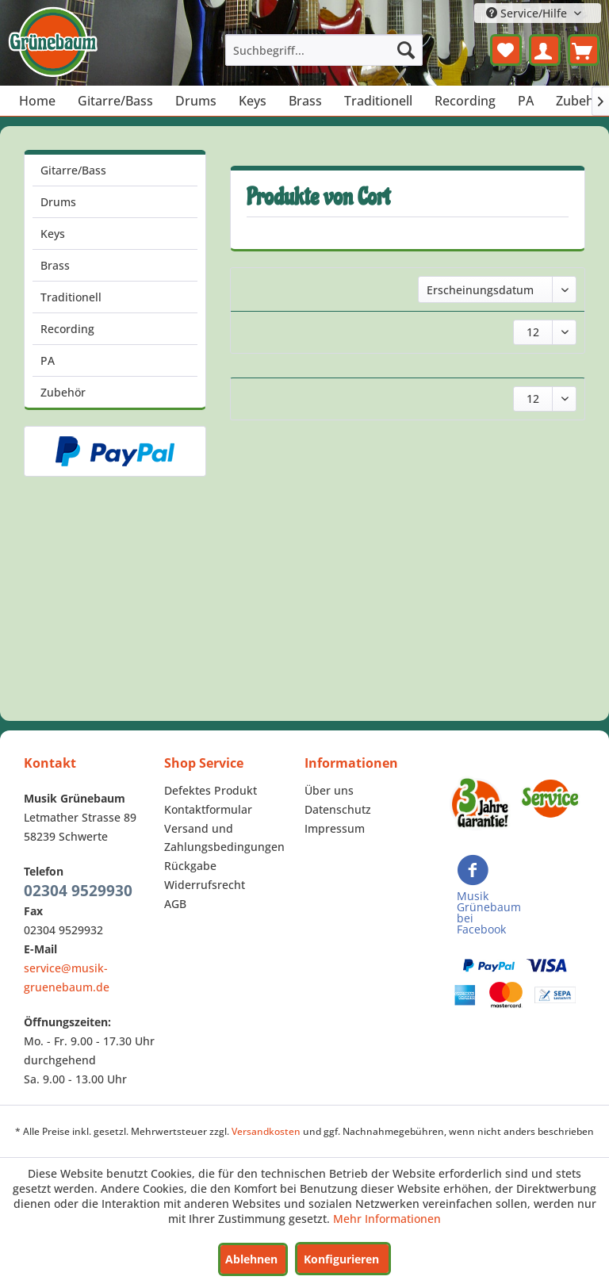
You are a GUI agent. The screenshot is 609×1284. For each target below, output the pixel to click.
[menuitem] (324, 50)
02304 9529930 (78, 890)
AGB (175, 903)
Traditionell (71, 297)
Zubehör (63, 392)
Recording (67, 328)
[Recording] (465, 101)
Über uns (329, 790)
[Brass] (305, 101)
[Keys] (253, 101)
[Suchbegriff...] (324, 50)
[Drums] (196, 101)
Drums (58, 201)
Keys (52, 233)
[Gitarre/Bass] (115, 101)
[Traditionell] (378, 101)
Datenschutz (337, 809)
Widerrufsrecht (204, 884)
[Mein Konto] (545, 50)
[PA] (526, 101)
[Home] (37, 101)
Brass (55, 265)
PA (47, 360)
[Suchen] (406, 50)
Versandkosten (266, 1131)
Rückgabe (190, 865)
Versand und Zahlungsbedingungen (224, 838)
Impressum (334, 828)
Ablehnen (251, 1259)
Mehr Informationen (387, 1218)
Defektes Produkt (210, 790)
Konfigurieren (341, 1259)
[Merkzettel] (506, 50)
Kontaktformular (208, 809)
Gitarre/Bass (73, 170)
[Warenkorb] (583, 50)
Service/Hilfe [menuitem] (528, 13)
